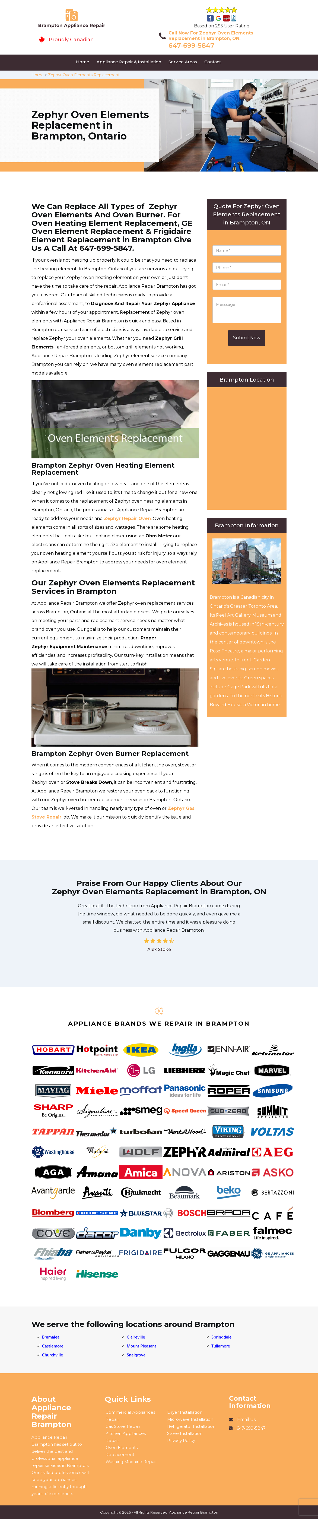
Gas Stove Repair (123, 1426)
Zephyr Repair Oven (127, 518)
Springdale (221, 1337)
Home (82, 61)
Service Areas (182, 61)
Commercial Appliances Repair (130, 1416)
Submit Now (246, 337)
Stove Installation (184, 1433)
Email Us (246, 1419)
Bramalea (50, 1337)
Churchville (52, 1355)
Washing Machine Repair (131, 1461)
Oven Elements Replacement (122, 1451)
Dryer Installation (184, 1412)
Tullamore (220, 1346)
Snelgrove (136, 1355)
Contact (212, 61)
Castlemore (52, 1346)
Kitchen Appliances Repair (126, 1437)
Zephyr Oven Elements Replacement (84, 74)
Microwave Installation (190, 1419)
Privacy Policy (181, 1440)
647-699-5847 (191, 45)
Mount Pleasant (141, 1346)
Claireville (136, 1337)
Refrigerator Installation (191, 1426)
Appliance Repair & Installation (129, 61)
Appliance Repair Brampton (193, 1512)
